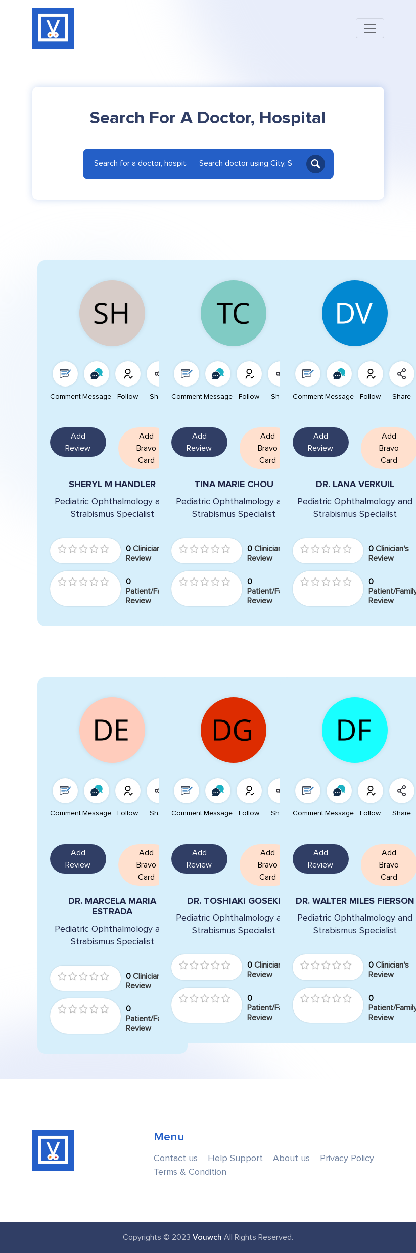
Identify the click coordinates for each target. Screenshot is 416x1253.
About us (291, 1158)
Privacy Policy (347, 1158)
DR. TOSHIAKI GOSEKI (234, 901)
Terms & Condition (190, 1172)
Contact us (176, 1158)
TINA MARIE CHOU (233, 484)
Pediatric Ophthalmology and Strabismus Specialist (112, 507)
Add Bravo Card (146, 448)
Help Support (235, 1158)
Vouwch (207, 1237)
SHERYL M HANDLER (112, 484)
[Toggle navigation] (370, 28)
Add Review (77, 442)
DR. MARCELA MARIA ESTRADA (112, 907)
